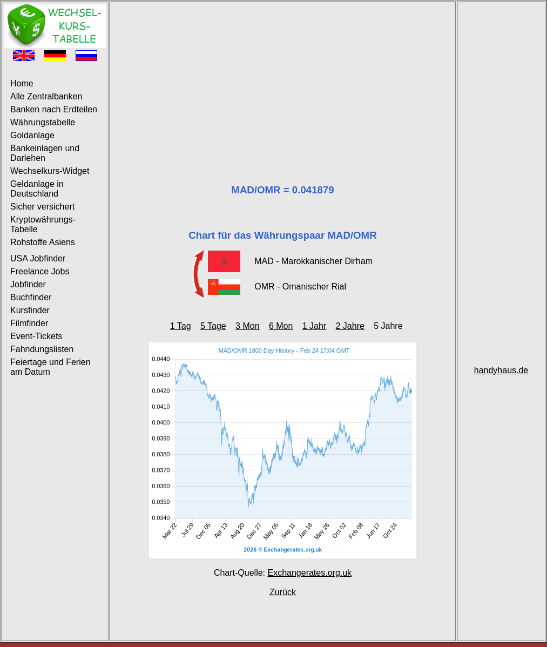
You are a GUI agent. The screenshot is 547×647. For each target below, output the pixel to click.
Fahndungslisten (41, 349)
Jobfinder (28, 284)
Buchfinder (31, 297)
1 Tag (180, 326)
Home (21, 83)
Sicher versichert (42, 206)
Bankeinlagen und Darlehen (44, 153)
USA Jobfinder (37, 258)
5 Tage (213, 326)
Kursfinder (30, 310)
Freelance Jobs (39, 271)
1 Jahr (314, 326)
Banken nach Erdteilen (53, 109)
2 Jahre (350, 326)
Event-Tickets (36, 336)
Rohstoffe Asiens (42, 242)
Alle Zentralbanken (46, 96)
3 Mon (247, 326)
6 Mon (281, 326)
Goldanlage (32, 135)
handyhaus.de (501, 370)
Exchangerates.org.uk (309, 572)
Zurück (282, 592)
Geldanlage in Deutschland (37, 188)
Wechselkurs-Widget (49, 171)
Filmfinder (29, 323)
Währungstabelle (42, 122)
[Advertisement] (282, 80)
